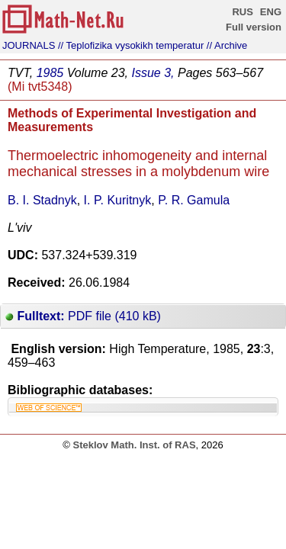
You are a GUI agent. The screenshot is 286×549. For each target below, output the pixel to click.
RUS (242, 12)
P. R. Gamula (194, 200)
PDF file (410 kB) (83, 316)
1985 (50, 72)
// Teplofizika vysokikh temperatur (131, 45)
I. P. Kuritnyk (118, 200)
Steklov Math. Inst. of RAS (133, 445)
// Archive (227, 45)
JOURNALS (28, 45)
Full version (253, 27)
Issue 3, (152, 72)
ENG (270, 12)
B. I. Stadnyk (42, 200)
